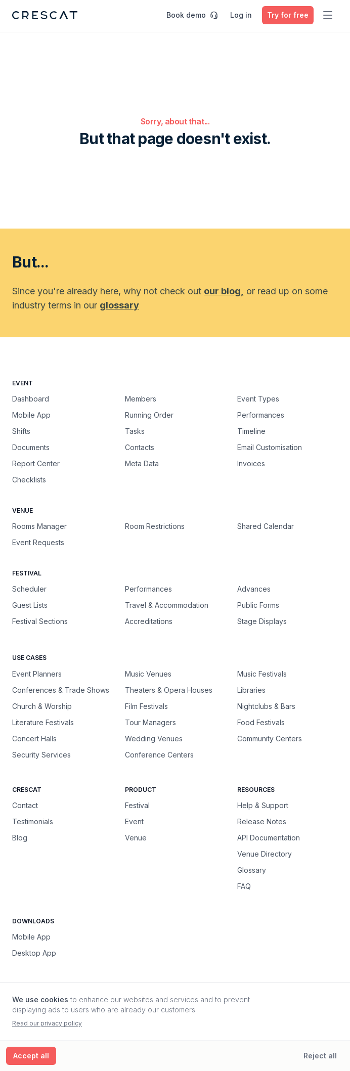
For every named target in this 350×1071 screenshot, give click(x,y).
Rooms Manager (39, 526)
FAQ (244, 886)
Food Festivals (261, 722)
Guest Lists (30, 605)
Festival (137, 805)
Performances (260, 415)
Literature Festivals (43, 722)
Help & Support (262, 805)
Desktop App (34, 953)
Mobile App (31, 415)
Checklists (29, 479)
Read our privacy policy (47, 1023)
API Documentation (268, 837)
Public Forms (258, 605)
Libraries (251, 689)
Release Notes (261, 821)
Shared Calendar (265, 526)
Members (140, 398)
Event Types (258, 398)
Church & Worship (42, 705)
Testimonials (32, 821)
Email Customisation (269, 447)
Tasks (135, 431)
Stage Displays (262, 621)
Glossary (251, 870)
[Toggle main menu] (328, 15)
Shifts (21, 431)
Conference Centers (159, 754)
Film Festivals (146, 705)
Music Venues (148, 673)
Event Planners (37, 673)
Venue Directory (264, 854)
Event (134, 821)
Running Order (149, 415)
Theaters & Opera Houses (168, 689)
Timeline (251, 431)
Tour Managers (150, 722)
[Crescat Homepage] (44, 15)
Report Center (36, 463)
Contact (25, 805)
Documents (31, 447)
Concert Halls (34, 738)
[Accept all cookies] (31, 1056)
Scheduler (29, 589)
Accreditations (148, 621)
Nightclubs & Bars (266, 705)
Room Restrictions (155, 526)
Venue (136, 837)
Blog (19, 837)
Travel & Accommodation (166, 605)
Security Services (41, 754)
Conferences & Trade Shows (60, 689)
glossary (119, 305)
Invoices (251, 463)
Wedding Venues (154, 738)
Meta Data (142, 463)
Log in (241, 15)
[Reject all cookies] (320, 1056)
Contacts (139, 447)
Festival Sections (40, 621)
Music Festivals (262, 673)
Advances (254, 589)
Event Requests (38, 542)
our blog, (224, 291)
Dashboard (30, 398)
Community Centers (269, 738)
